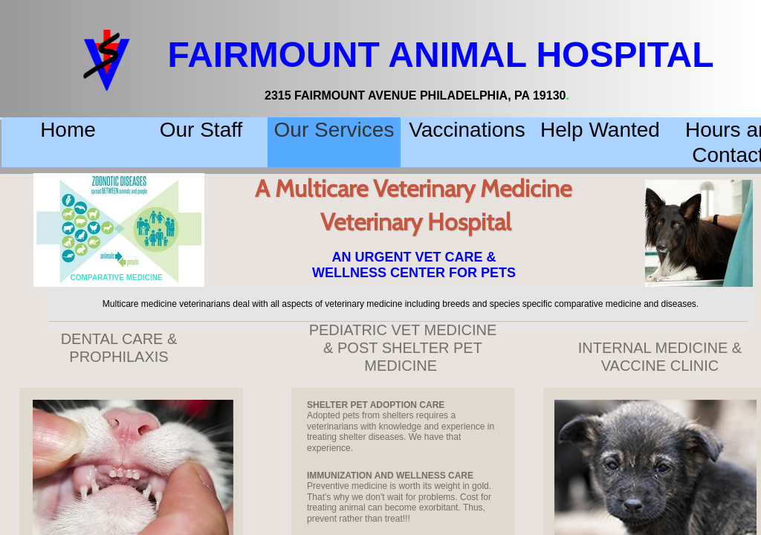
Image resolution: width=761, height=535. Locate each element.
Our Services (334, 129)
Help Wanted (600, 129)
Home (68, 129)
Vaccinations (467, 129)
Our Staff (201, 129)
